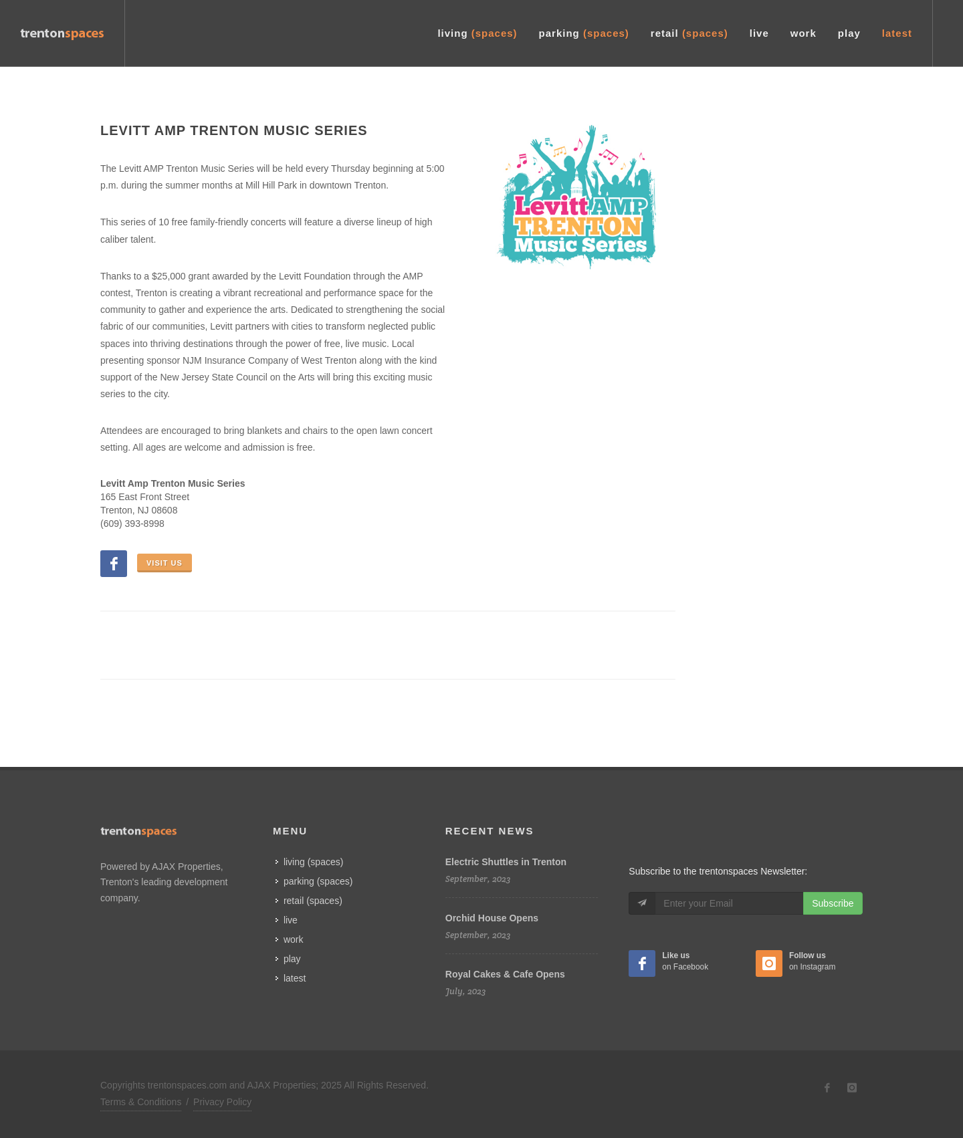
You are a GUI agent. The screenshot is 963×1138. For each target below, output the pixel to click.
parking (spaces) (318, 881)
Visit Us (164, 563)
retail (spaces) (313, 900)
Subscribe (832, 903)
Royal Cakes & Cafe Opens (505, 974)
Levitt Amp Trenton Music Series (234, 130)
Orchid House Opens (491, 918)
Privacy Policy (222, 1102)
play (292, 958)
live (291, 920)
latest (295, 978)
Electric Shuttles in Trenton (505, 862)
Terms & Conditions (140, 1102)
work (294, 939)
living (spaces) (313, 862)
